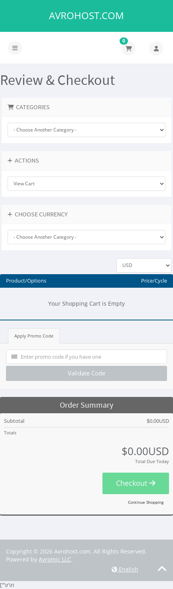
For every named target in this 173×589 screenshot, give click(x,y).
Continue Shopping (145, 502)
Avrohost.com (86, 15)
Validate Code (86, 373)
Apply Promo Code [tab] (33, 336)
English (125, 569)
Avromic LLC (55, 559)
